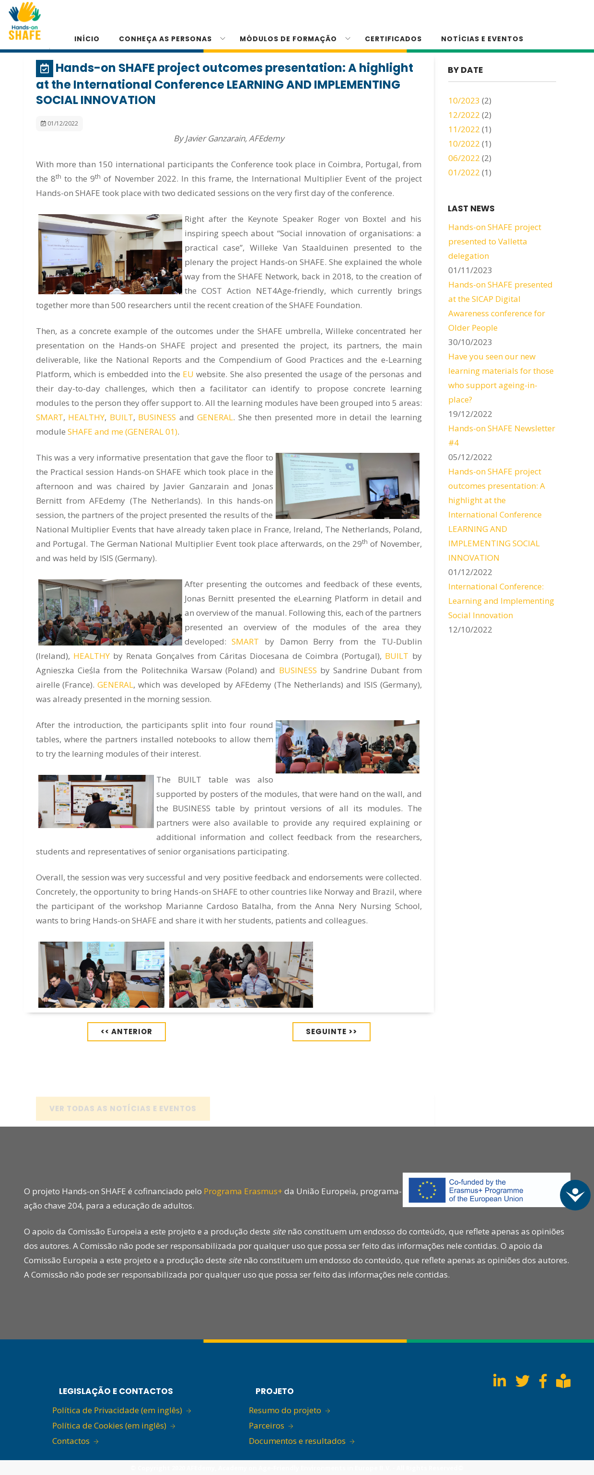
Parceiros (266, 1425)
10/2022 (464, 143)
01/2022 (464, 172)
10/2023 (464, 100)
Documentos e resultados (297, 1440)
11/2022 (464, 129)
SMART (49, 417)
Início (87, 39)
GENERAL (215, 417)
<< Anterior (126, 1031)
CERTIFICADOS (393, 39)
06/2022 (464, 157)
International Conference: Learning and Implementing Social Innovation (501, 601)
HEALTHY (86, 417)
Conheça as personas (165, 39)
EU (188, 374)
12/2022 (464, 114)
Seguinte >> (331, 1031)
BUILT (121, 417)
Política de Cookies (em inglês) (109, 1425)
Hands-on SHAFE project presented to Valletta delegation (494, 241)
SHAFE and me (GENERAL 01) (122, 431)
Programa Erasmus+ (243, 1191)
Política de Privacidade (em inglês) (117, 1410)
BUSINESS (157, 417)
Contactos (71, 1440)
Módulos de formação (288, 39)
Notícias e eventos (482, 39)
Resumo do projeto (285, 1410)
